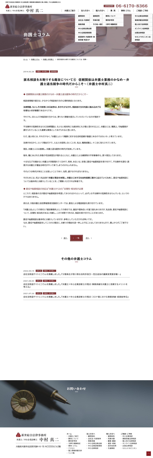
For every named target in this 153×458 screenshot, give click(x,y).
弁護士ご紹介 (70, 11)
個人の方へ (100, 11)
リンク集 (71, 440)
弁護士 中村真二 (42, 71)
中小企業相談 (93, 435)
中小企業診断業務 (95, 433)
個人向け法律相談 (129, 428)
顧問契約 (91, 423)
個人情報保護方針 (75, 437)
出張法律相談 (128, 433)
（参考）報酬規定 (74, 430)
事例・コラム (126, 11)
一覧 (77, 238)
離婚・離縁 (112, 428)
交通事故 (111, 435)
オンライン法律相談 (130, 430)
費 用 (112, 11)
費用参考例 (72, 428)
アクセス (71, 435)
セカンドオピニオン (130, 435)
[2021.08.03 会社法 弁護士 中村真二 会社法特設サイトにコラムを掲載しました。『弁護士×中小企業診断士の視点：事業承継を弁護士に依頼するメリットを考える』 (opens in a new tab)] (76, 283)
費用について (73, 426)
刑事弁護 (111, 426)
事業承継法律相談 (129, 426)
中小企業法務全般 (95, 430)
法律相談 (54, 71)
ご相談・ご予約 (142, 11)
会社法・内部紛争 (94, 426)
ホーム (69, 421)
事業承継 (91, 428)
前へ (66, 238)
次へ (87, 238)
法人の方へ (85, 11)
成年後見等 (112, 433)
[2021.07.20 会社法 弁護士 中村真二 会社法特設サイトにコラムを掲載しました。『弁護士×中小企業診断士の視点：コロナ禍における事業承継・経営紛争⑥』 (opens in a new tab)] (76, 295)
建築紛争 (111, 423)
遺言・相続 (112, 430)
